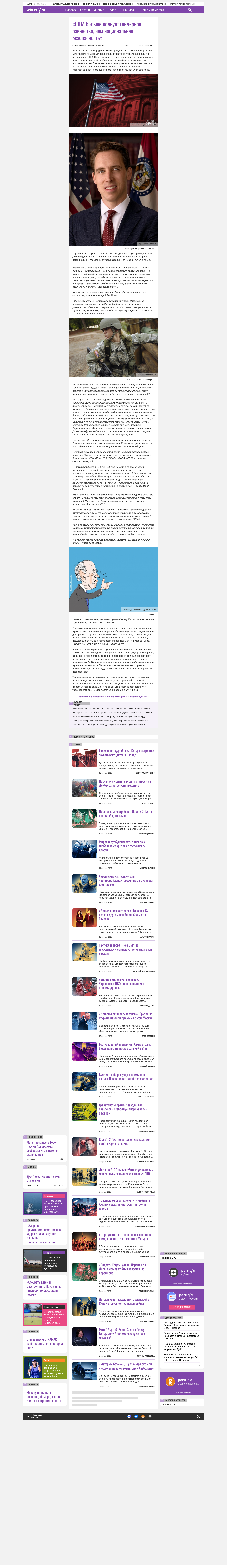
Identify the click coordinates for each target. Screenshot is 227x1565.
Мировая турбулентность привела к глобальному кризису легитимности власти (122, 871)
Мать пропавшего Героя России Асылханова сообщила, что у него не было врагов (42, 1282)
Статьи (85, 10)
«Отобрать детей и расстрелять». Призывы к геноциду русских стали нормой (44, 1421)
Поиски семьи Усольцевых (114, 4)
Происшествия (51, 1440)
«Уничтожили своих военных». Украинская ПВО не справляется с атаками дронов (121, 1035)
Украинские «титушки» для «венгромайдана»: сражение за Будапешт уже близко (126, 906)
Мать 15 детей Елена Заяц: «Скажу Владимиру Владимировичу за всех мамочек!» (122, 1488)
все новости (32, 1293)
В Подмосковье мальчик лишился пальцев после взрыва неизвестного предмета (54, 1451)
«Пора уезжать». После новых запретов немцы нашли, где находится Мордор (125, 1365)
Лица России (128, 10)
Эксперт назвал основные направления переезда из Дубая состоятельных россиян (52, 1397)
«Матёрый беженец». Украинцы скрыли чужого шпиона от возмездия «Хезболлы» (126, 1520)
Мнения (98, 10)
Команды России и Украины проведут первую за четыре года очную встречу (109, 725)
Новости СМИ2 (168, 1391)
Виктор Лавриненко (145, 773)
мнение (32, 1300)
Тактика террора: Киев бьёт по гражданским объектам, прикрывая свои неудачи (125, 1000)
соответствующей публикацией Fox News (94, 295)
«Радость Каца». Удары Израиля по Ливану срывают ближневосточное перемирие (122, 1397)
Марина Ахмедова (146, 1510)
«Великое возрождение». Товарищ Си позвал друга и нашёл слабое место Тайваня (123, 940)
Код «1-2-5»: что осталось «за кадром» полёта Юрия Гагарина (125, 1244)
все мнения (58, 1319)
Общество (49, 1386)
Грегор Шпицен (147, 1385)
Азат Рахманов (147, 963)
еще (198, 1499)
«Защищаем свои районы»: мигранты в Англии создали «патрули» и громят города (124, 1307)
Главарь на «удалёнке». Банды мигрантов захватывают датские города (126, 753)
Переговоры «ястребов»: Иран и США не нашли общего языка (125, 813)
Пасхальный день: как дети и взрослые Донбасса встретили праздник (125, 783)
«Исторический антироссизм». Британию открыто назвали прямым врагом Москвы (126, 1067)
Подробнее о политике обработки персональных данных (155, 1549)
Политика (48, 1329)
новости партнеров (84, 736)
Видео (112, 10)
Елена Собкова (148, 803)
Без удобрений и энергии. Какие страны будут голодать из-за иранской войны (125, 1123)
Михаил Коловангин (145, 1329)
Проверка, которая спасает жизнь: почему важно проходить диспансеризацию (110, 721)
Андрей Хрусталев (146, 1174)
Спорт (47, 1494)
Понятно (192, 1548)
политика (33, 1354)
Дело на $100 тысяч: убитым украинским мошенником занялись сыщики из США (126, 1275)
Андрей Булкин (147, 894)
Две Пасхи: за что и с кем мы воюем (43, 1312)
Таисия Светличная (146, 1295)
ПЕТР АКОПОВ (32, 1319)
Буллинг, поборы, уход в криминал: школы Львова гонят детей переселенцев (126, 1154)
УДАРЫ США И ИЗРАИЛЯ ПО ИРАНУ (42, 1376)
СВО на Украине (87, 4)
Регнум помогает (152, 10)
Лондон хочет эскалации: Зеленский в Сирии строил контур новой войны (124, 1430)
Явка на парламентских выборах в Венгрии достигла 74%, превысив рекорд (109, 716)
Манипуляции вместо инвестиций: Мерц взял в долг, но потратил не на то (44, 1530)
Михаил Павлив (147, 928)
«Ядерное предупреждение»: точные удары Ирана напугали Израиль (44, 1365)
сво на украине (173, 1451)
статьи (77, 744)
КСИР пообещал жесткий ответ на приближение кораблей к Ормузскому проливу (53, 1340)
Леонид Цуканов (147, 834)
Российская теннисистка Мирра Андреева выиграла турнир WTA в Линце (53, 1504)
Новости (71, 10)
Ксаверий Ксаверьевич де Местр (88, 46)
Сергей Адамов (147, 1057)
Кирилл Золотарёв (146, 1265)
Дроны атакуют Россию (62, 4)
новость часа (35, 1270)
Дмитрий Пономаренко (144, 1023)
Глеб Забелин (148, 1088)
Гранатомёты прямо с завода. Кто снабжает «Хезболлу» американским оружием (123, 1186)
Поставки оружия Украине (147, 4)
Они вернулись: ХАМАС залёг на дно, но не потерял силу (45, 1477)
